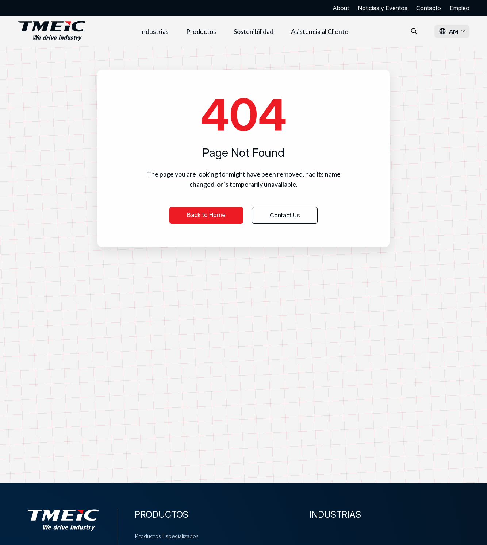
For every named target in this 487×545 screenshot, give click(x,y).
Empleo (459, 8)
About (341, 8)
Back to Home (206, 215)
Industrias (154, 31)
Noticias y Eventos (382, 8)
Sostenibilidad (253, 31)
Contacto (428, 8)
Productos (201, 31)
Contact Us (285, 215)
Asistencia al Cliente (319, 31)
